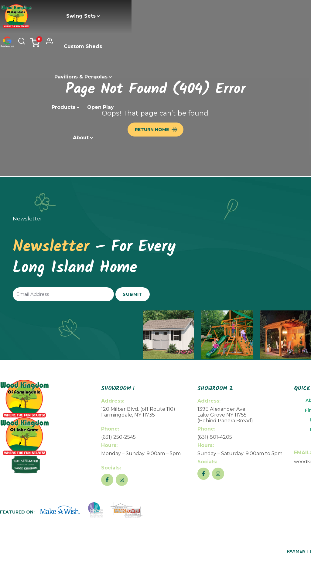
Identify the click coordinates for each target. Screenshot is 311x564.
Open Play (129, 46)
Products (217, 16)
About (158, 46)
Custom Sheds (114, 16)
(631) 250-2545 (118, 437)
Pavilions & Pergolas (167, 16)
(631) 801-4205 (214, 437)
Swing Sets (68, 16)
